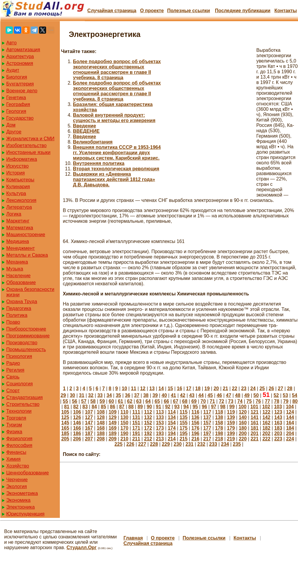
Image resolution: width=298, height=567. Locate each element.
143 (278, 417)
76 (258, 401)
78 (276, 401)
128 (101, 417)
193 (160, 433)
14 (161, 388)
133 (160, 417)
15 (170, 388)
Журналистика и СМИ (30, 138)
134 (172, 417)
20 (216, 388)
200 (243, 433)
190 (124, 433)
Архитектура (20, 56)
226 (130, 444)
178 (219, 428)
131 (136, 417)
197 (207, 433)
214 (172, 438)
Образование (21, 282)
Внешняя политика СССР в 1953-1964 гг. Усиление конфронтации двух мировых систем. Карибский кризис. (117, 153)
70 (203, 401)
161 (255, 422)
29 (63, 395)
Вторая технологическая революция (116, 168)
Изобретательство (26, 145)
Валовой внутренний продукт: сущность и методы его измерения (114, 118)
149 (113, 422)
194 (172, 433)
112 (148, 412)
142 (266, 417)
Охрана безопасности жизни (30, 292)
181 (255, 428)
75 (249, 401)
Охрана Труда (21, 301)
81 (66, 406)
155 (184, 422)
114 (172, 412)
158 (219, 422)
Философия (19, 445)
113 (160, 412)
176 (195, 428)
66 (166, 401)
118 (219, 412)
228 (154, 444)
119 (231, 412)
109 (113, 412)
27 (280, 388)
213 (160, 438)
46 (219, 395)
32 (90, 395)
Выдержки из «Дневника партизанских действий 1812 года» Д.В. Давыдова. (114, 179)
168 (101, 428)
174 (172, 428)
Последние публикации (242, 10)
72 (221, 401)
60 (111, 401)
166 (77, 428)
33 (100, 395)
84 (94, 406)
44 (201, 395)
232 (201, 444)
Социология (19, 383)
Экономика (18, 500)
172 (148, 428)
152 (148, 422)
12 (143, 388)
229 (166, 444)
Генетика (16, 97)
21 (225, 388)
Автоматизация (23, 49)
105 (65, 412)
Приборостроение (26, 328)
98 (222, 406)
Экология (16, 486)
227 (142, 444)
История (15, 172)
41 (173, 395)
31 (81, 395)
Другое (13, 131)
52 (276, 395)
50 (256, 395)
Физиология (19, 438)
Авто (11, 42)
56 (74, 401)
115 (184, 412)
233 (213, 444)
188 (101, 433)
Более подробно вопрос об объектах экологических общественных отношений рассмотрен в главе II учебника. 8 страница (117, 69)
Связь (12, 376)
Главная (133, 537)
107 (89, 412)
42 (182, 395)
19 (207, 388)
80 (295, 401)
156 (195, 422)
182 (266, 428)
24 (253, 388)
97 (213, 406)
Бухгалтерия (20, 83)
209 (113, 438)
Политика (16, 315)
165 (65, 428)
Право (13, 322)
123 (278, 412)
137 (207, 417)
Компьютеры (20, 179)
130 (124, 417)
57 (84, 401)
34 (109, 395)
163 (278, 422)
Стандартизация (24, 397)
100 (242, 406)
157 (207, 422)
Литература (19, 207)
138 (219, 417)
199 (231, 433)
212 (148, 438)
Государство (20, 118)
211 (136, 438)
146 (77, 422)
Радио (13, 363)
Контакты (285, 10)
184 (290, 428)
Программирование (28, 335)
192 (148, 433)
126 (77, 417)
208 (101, 438)
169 (113, 428)
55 (65, 401)
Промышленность (26, 349)
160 (243, 422)
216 (195, 438)
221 (255, 438)
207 (89, 438)
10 (124, 388)
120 (243, 412)
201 (255, 433)
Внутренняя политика (98, 163)
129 (113, 417)
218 (219, 438)
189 (113, 433)
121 (255, 412)
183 (278, 428)
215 (184, 438)
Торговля (16, 417)
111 (136, 412)
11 (133, 388)
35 (118, 395)
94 (186, 406)
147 (89, 422)
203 (278, 433)
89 (140, 406)
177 (207, 428)
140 (243, 417)
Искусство (17, 166)
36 (127, 395)
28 (289, 388)
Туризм (14, 424)
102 (266, 406)
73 (230, 401)
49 (246, 395)
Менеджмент (20, 248)
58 (93, 401)
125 (65, 417)
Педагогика (18, 308)
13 (152, 388)
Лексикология (21, 200)
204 (290, 433)
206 (77, 438)
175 (184, 428)
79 (285, 401)
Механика (17, 261)
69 (194, 401)
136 (195, 417)
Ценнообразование (27, 472)
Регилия (15, 370)
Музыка (14, 268)
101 (254, 406)
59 (102, 401)
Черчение (17, 479)
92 (167, 406)
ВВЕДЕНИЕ (86, 131)
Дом (10, 124)
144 (290, 417)
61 (120, 401)
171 (136, 428)
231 (189, 444)
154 (172, 422)
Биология (16, 77)
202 (266, 433)
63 (139, 401)
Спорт (13, 390)
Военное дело (22, 90)
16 (179, 388)
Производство (21, 342)
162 (266, 422)
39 (155, 395)
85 (103, 406)
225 (119, 444)
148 (101, 422)
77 (267, 401)
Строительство (22, 404)
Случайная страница (111, 10)
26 (271, 388)
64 (148, 401)
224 (290, 438)
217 (207, 438)
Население (18, 275)
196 (195, 433)
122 (266, 412)
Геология (16, 111)
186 (77, 433)
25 (262, 388)
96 (204, 406)
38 (146, 395)
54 (294, 395)
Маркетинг (17, 220)
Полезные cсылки (188, 10)
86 (112, 406)
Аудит (12, 70)
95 (195, 406)
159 (231, 422)
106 (77, 412)
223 (278, 438)
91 (158, 406)
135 (184, 417)
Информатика (21, 159)
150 (124, 422)
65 (157, 401)
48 (238, 395)
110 (124, 412)
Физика (14, 431)
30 (72, 395)
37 (136, 395)
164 (290, 422)
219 (231, 438)
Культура (16, 193)
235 (237, 444)
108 (101, 412)
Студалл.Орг (82, 547)
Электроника (20, 507)
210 (124, 438)
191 (136, 433)
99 (232, 406)
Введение (84, 125)
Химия (13, 459)
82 (76, 406)
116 (195, 412)
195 (184, 433)
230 (178, 444)
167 (89, 428)
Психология (19, 356)
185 (65, 433)
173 (160, 428)
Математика (19, 227)
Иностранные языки (28, 152)
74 (240, 401)
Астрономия (19, 63)
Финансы (16, 452)
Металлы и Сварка (27, 255)
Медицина (17, 241)
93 (177, 406)
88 (131, 406)
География (18, 104)
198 (219, 433)
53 (285, 395)
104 (290, 406)
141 (255, 417)
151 (136, 422)
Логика (13, 213)
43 (191, 395)
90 (149, 406)
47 (228, 395)
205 (65, 438)
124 (290, 412)
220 (243, 438)
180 (243, 428)
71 (212, 401)
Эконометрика (22, 493)
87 (121, 406)
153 (160, 422)
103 (278, 406)
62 (129, 401)
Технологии (19, 411)
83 (85, 406)
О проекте (152, 10)
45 (210, 395)
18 (198, 388)
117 (207, 412)
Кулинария (18, 186)
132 (148, 417)
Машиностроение (25, 234)
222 (266, 438)
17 (188, 388)
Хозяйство (17, 465)
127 (89, 417)
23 (243, 388)
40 (164, 395)
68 (185, 401)
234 (225, 444)
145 (65, 422)
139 (231, 417)
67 (175, 401)
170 (124, 428)
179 (231, 428)
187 (89, 433)
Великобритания (93, 141)
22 (234, 388)
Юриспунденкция (25, 513)
